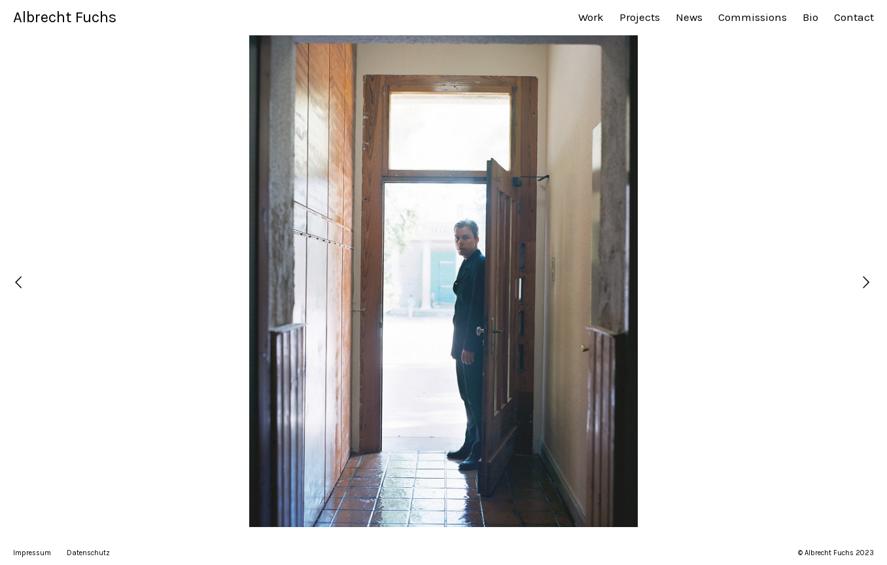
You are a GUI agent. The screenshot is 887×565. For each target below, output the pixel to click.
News (689, 17)
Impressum (32, 553)
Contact (854, 17)
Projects (639, 17)
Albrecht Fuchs (64, 17)
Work (591, 17)
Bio (810, 17)
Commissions (752, 17)
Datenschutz (88, 553)
